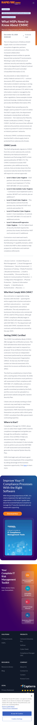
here (25, 465)
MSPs (4, 643)
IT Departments (7, 639)
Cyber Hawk (24, 649)
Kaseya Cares (24, 678)
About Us (23, 667)
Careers (22, 675)
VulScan (23, 645)
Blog (3, 671)
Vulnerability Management (27, 591)
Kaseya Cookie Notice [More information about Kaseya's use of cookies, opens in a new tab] (8, 706)
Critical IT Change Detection (27, 604)
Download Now (12, 514)
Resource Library (7, 667)
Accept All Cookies (17, 713)
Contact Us (24, 671)
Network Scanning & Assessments (27, 577)
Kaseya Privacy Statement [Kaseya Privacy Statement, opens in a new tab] (10, 708)
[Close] (31, 696)
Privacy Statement (8, 690)
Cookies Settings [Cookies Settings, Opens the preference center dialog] (17, 719)
